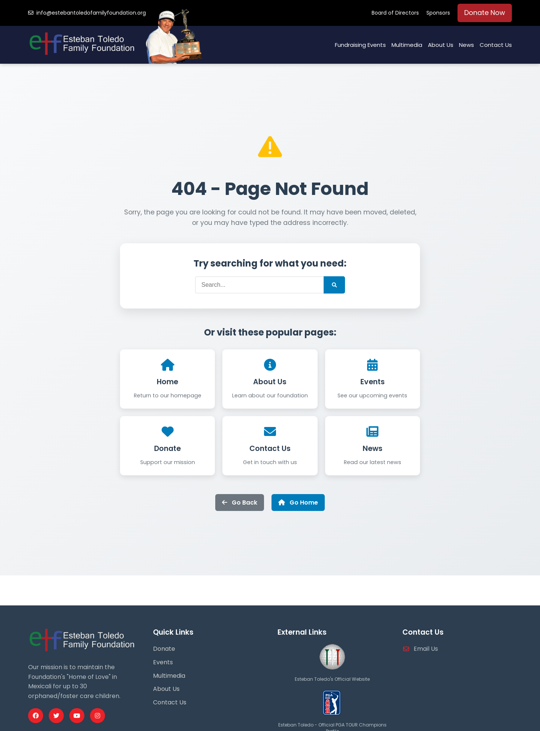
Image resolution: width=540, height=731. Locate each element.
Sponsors (438, 12)
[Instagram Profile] (97, 715)
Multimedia (407, 45)
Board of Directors (395, 12)
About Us (440, 45)
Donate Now (484, 12)
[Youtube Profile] (76, 715)
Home (167, 382)
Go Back (239, 502)
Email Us (426, 648)
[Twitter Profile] (56, 715)
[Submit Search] (334, 285)
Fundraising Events (360, 45)
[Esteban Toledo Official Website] (332, 671)
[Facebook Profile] (35, 715)
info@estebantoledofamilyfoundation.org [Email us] (87, 12)
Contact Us (496, 45)
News (466, 45)
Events (372, 382)
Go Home (298, 502)
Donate (167, 448)
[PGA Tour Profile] (332, 717)
